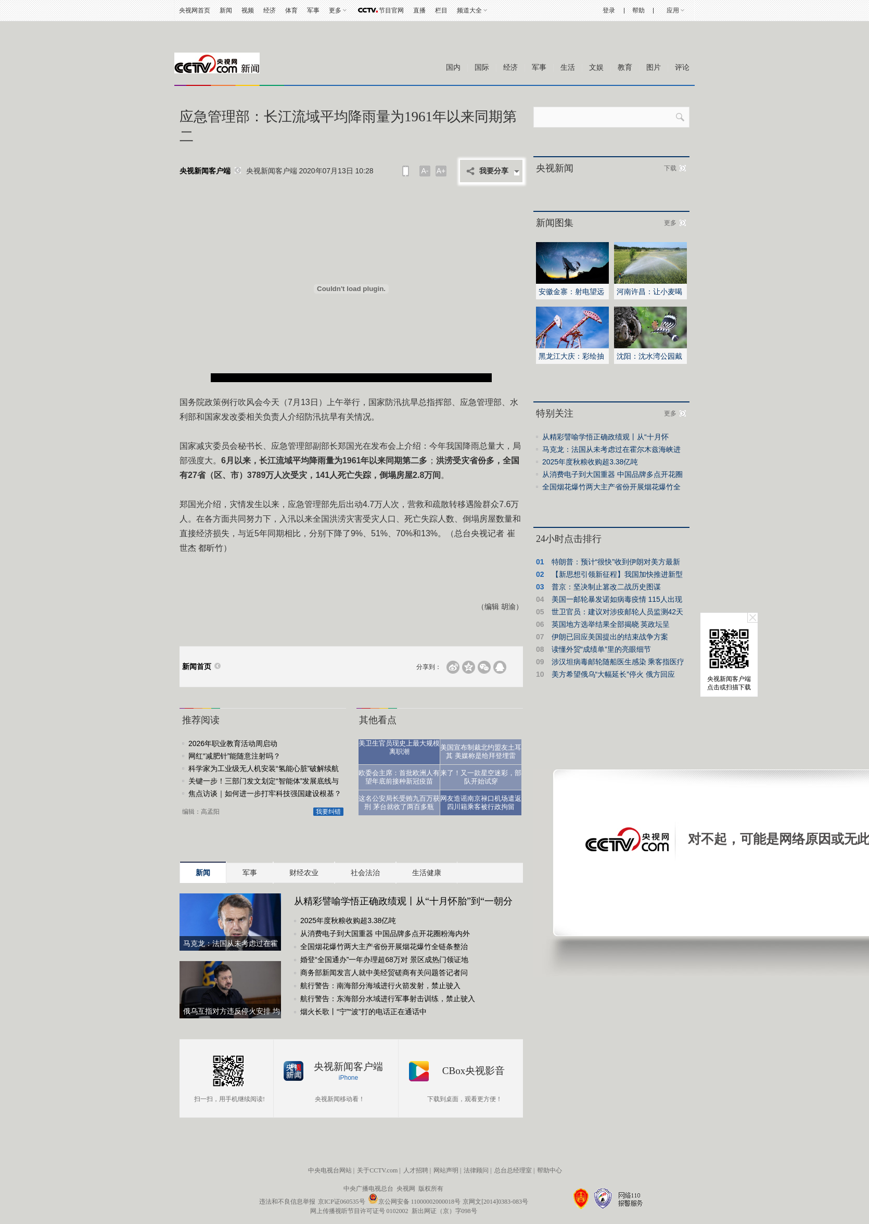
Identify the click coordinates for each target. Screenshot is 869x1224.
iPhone (348, 1077)
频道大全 (469, 10)
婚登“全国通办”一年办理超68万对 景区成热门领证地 (384, 959)
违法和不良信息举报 (287, 1201)
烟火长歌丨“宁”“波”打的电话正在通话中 (363, 1011)
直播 (419, 10)
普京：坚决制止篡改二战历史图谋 (606, 587)
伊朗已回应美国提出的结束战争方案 (610, 637)
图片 (653, 67)
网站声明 (445, 1170)
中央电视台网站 (330, 1170)
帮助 (638, 10)
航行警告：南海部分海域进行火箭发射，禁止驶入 (380, 985)
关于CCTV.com (377, 1170)
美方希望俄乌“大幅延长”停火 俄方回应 (613, 674)
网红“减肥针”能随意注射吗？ (234, 756)
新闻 (226, 10)
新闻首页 (196, 667)
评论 (682, 67)
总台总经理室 (513, 1170)
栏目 (441, 10)
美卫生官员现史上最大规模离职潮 (399, 747)
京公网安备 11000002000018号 (414, 1201)
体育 (291, 10)
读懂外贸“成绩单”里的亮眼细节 (601, 649)
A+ (441, 171)
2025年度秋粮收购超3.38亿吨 (348, 920)
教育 (625, 67)
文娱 (596, 67)
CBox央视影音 (473, 1070)
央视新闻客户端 (205, 171)
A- (425, 171)
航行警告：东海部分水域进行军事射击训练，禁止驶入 (387, 998)
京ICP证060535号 (341, 1201)
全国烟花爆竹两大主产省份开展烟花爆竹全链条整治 (384, 946)
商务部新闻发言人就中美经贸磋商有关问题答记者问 (384, 972)
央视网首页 (194, 10)
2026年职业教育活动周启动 (232, 743)
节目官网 (391, 10)
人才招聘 (415, 1170)
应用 (673, 10)
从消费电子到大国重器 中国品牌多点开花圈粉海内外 (385, 933)
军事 (313, 10)
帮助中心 (549, 1170)
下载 (670, 168)
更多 (335, 10)
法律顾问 (476, 1170)
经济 (269, 10)
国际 (482, 67)
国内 (453, 67)
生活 (567, 67)
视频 (247, 10)
